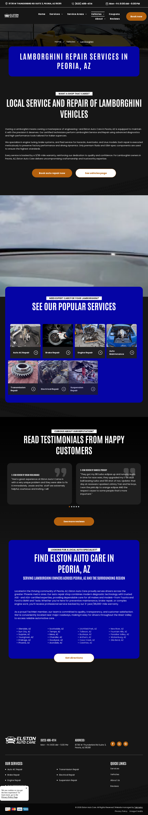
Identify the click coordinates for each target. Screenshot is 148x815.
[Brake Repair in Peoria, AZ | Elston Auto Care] (27, 335)
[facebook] (112, 744)
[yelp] (119, 744)
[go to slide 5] (78, 506)
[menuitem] (44, 14)
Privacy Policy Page (9, 797)
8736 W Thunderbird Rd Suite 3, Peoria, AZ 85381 (35, 3)
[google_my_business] (125, 744)
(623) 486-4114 (83, 3)
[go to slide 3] (74, 506)
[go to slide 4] (76, 506)
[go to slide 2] (71, 506)
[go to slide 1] (69, 506)
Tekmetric (138, 807)
